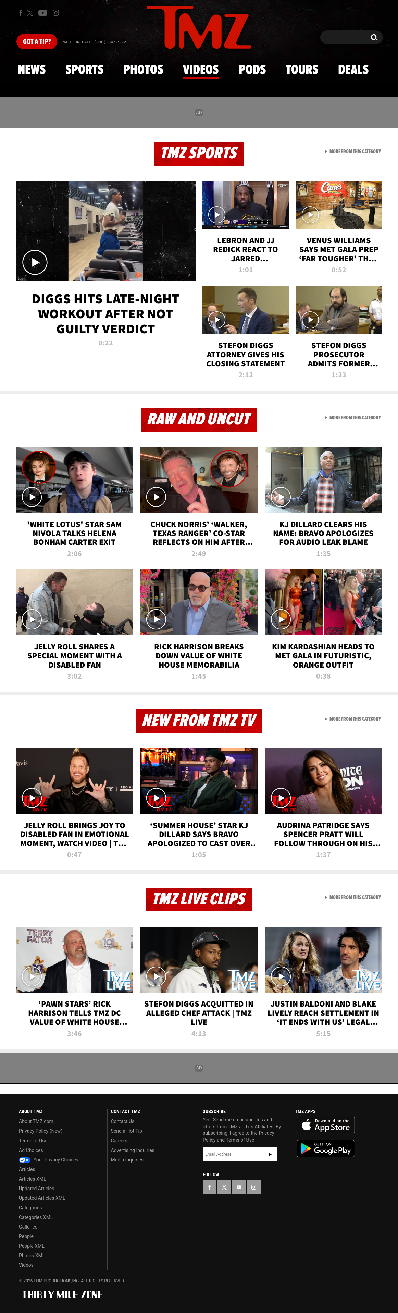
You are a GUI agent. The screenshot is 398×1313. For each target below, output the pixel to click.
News (32, 70)
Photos (143, 70)
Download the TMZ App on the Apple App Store (326, 1125)
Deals (353, 70)
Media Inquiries (127, 1160)
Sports (84, 70)
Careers (119, 1140)
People (26, 1236)
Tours (302, 70)
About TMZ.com (36, 1121)
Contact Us (123, 1121)
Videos (201, 70)
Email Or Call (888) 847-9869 (93, 42)
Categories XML (36, 1217)
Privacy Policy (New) (40, 1131)
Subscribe (270, 1154)
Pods (252, 70)
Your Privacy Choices (48, 1160)
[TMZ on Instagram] (56, 12)
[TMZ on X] (31, 13)
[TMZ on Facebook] (20, 13)
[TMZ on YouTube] (239, 1187)
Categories (30, 1207)
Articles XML (32, 1179)
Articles (27, 1169)
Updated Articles (36, 1188)
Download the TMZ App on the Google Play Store (326, 1148)
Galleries (28, 1227)
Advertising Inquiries (132, 1150)
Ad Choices (31, 1150)
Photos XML (32, 1255)
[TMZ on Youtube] (43, 12)
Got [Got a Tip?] (37, 42)
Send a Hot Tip (126, 1131)
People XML (32, 1246)
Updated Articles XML (42, 1198)
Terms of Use (33, 1140)
